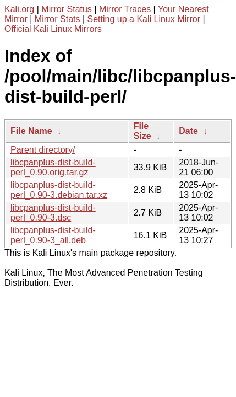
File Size (142, 131)
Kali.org (19, 9)
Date (188, 131)
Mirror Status (66, 9)
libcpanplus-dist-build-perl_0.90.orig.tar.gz (53, 167)
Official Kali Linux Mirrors (53, 29)
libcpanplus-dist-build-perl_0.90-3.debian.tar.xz (58, 190)
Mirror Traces (125, 9)
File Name (31, 131)
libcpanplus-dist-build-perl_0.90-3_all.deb (53, 235)
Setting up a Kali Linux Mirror (143, 19)
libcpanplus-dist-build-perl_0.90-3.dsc (53, 212)
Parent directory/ (42, 149)
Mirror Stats (57, 19)
